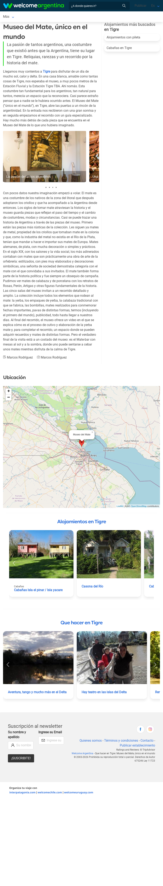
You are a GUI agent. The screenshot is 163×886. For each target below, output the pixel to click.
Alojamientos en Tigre (81, 522)
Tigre (6, 17)
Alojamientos (27, 17)
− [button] (8, 398)
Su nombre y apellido (17, 735)
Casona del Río (92, 587)
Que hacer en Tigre (81, 623)
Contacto (146, 741)
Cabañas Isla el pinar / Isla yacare (38, 591)
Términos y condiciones (121, 741)
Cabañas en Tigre (119, 49)
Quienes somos (91, 741)
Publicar (140, 6)
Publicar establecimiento (137, 746)
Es (153, 6)
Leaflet (120, 507)
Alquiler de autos (61, 17)
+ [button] (8, 392)
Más (81, 17)
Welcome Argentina (82, 754)
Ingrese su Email (50, 733)
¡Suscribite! (21, 759)
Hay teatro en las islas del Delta (104, 693)
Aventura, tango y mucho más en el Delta (37, 693)
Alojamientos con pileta (123, 38)
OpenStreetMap (139, 507)
